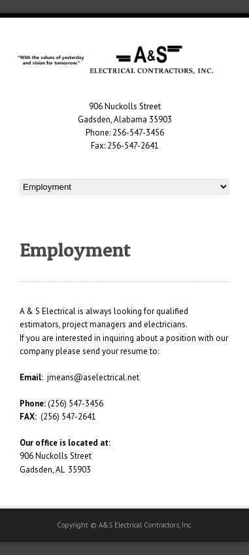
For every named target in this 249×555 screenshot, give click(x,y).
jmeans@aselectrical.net (93, 377)
